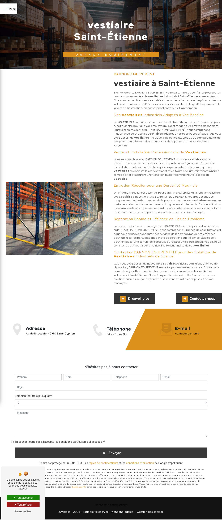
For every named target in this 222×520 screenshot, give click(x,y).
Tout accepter (23, 497)
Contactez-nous (198, 299)
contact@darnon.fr (187, 329)
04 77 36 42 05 (116, 338)
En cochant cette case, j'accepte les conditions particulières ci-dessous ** (60, 437)
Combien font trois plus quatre (33, 391)
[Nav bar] (8, 8)
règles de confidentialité (103, 459)
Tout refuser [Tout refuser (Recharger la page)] (23, 504)
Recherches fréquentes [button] (111, 505)
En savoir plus (135, 299)
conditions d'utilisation (140, 459)
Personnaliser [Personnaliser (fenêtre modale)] (23, 511)
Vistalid (66, 512)
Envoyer (115, 449)
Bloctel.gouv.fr (78, 483)
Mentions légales (122, 512)
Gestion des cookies (150, 512)
